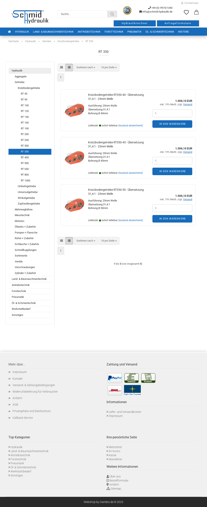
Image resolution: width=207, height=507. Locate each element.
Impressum (20, 372)
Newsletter (115, 459)
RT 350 (25, 151)
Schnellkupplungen (26, 249)
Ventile (19, 261)
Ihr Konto (114, 451)
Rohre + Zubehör (24, 238)
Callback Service (23, 417)
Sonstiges (17, 314)
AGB (15, 404)
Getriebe (19, 82)
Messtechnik (22, 215)
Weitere (183, 31)
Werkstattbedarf (21, 308)
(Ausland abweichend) (130, 125)
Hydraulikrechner (135, 23)
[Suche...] (112, 14)
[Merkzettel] (186, 12)
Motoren (19, 221)
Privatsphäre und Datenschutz (32, 411)
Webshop (90, 502)
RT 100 (25, 105)
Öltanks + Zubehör (25, 226)
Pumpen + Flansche (26, 232)
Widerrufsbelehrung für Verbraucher (35, 391)
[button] (196, 12)
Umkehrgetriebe (27, 186)
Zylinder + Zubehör (25, 273)
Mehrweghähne (24, 209)
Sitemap (116, 488)
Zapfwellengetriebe (29, 203)
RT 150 (25, 116)
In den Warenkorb (172, 123)
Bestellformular (119, 480)
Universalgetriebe (28, 192)
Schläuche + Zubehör (27, 244)
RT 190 (25, 128)
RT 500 (25, 163)
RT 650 (25, 168)
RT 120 (25, 111)
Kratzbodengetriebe (29, 87)
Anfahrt (17, 398)
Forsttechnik (114, 31)
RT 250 (25, 140)
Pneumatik (134, 31)
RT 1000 (25, 180)
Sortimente (21, 255)
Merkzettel (115, 447)
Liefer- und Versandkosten (125, 411)
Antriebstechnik (89, 31)
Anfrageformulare (178, 23)
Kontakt (18, 378)
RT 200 (25, 134)
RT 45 (24, 93)
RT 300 (25, 145)
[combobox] (86, 67)
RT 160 (25, 122)
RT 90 (24, 99)
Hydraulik (22, 31)
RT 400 (25, 157)
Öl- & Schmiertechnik (160, 31)
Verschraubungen (25, 267)
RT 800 (25, 174)
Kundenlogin (190, 3)
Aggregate (20, 76)
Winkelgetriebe (26, 197)
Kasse (112, 455)
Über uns (115, 476)
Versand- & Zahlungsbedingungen (34, 385)
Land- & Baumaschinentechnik (53, 31)
